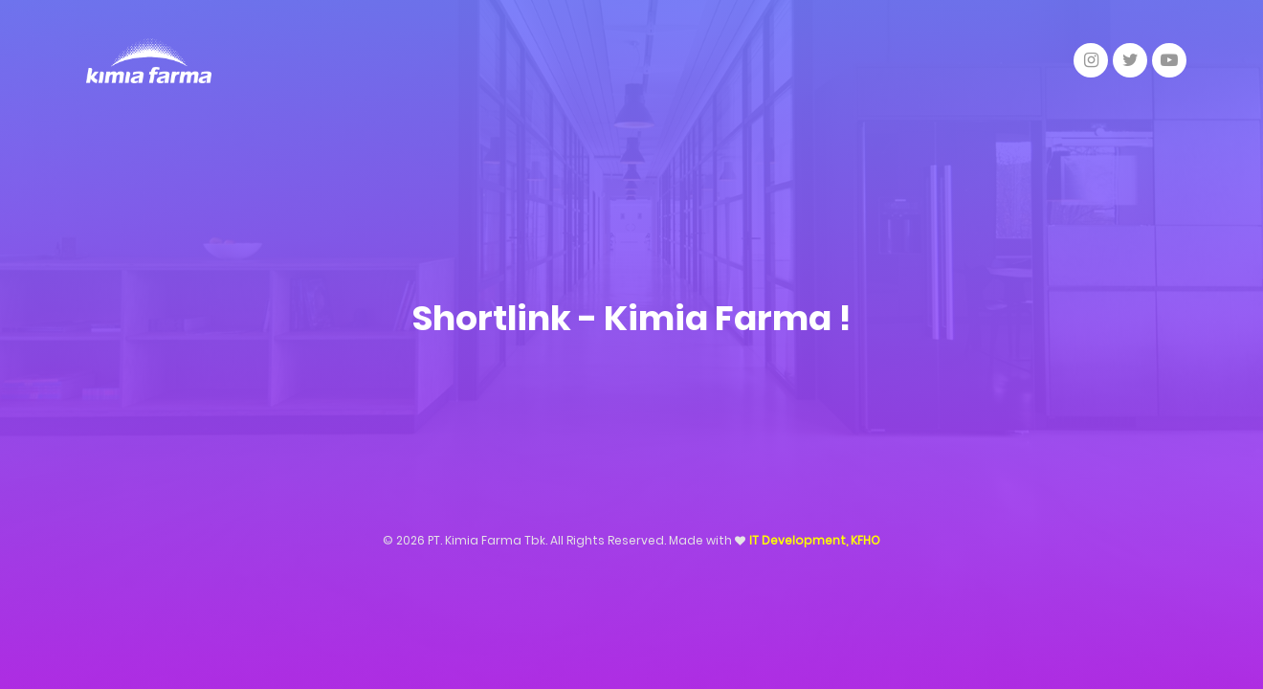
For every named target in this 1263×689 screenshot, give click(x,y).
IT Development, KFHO (814, 540)
